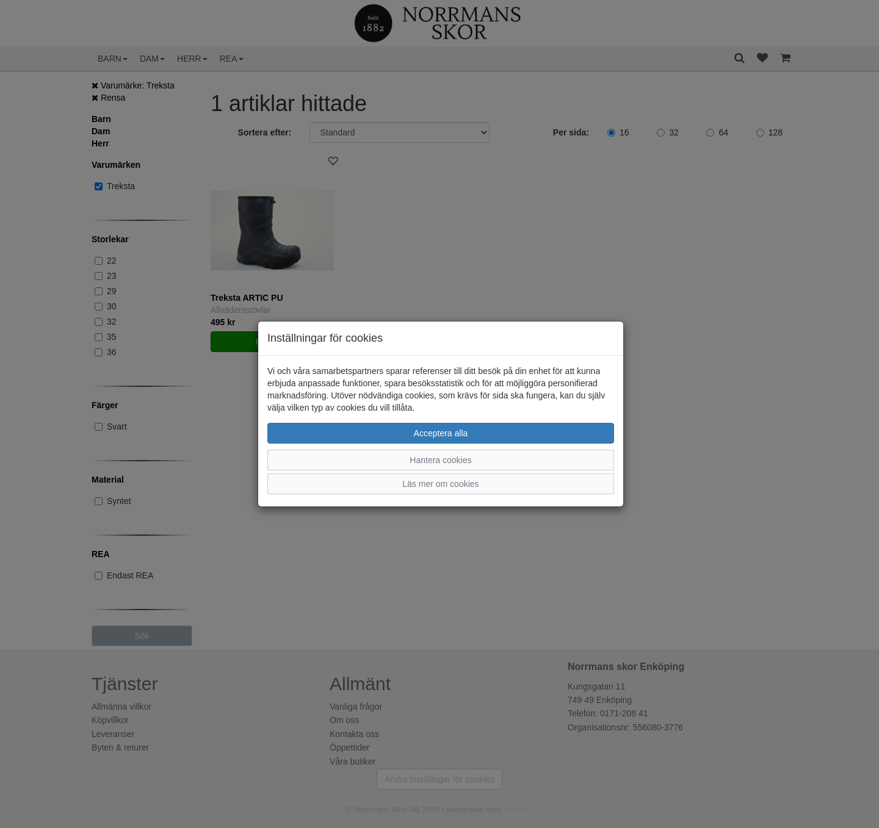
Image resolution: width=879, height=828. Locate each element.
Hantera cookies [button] (440, 460)
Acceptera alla (441, 433)
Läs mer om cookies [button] (440, 484)
